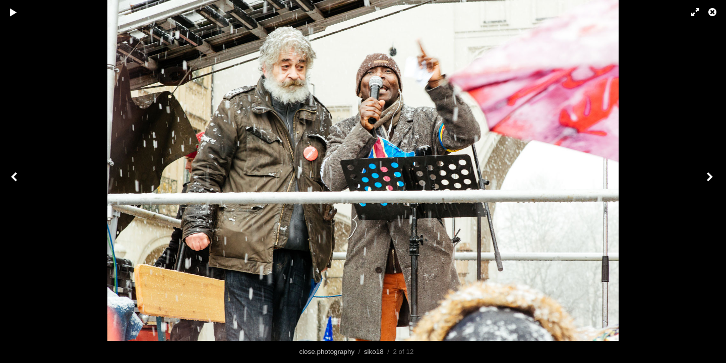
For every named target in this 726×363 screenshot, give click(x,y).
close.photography (326, 351)
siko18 (374, 351)
